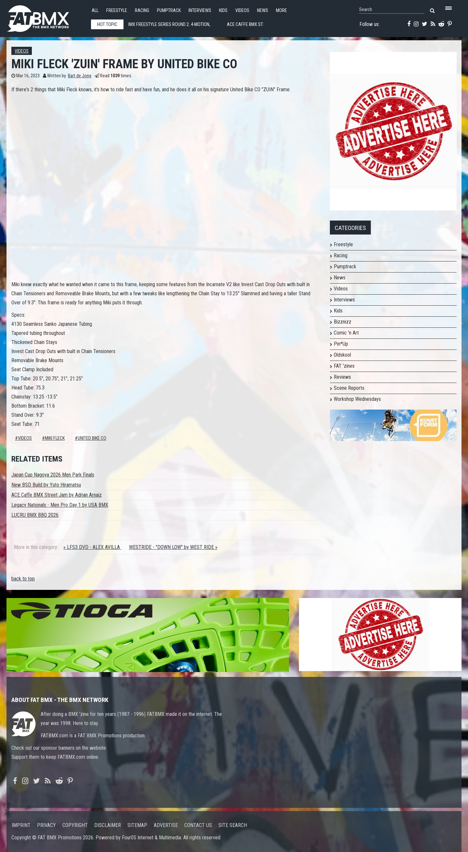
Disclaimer (107, 825)
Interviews (199, 10)
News (262, 10)
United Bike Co (92, 438)
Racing (142, 10)
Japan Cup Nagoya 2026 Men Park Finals (52, 475)
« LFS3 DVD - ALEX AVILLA (92, 547)
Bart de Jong (79, 76)
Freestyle (116, 10)
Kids (223, 10)
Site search (232, 825)
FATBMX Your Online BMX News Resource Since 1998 (45, 16)
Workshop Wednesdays (357, 399)
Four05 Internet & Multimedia (151, 837)
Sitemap (137, 825)
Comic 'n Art (346, 333)
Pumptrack (169, 10)
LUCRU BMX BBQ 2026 (34, 515)
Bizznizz (342, 322)
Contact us (198, 825)
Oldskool (342, 355)
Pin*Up (341, 344)
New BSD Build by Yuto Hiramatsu (46, 485)
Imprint (21, 825)
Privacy (46, 825)
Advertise (166, 825)
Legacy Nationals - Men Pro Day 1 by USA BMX (59, 505)
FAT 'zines (344, 366)
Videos (242, 10)
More (281, 10)
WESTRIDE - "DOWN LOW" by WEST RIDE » (173, 547)
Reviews (342, 377)
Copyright (75, 825)
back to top (23, 579)
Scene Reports (349, 388)
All (95, 10)
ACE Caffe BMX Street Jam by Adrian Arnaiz (56, 495)
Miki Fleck (55, 438)
